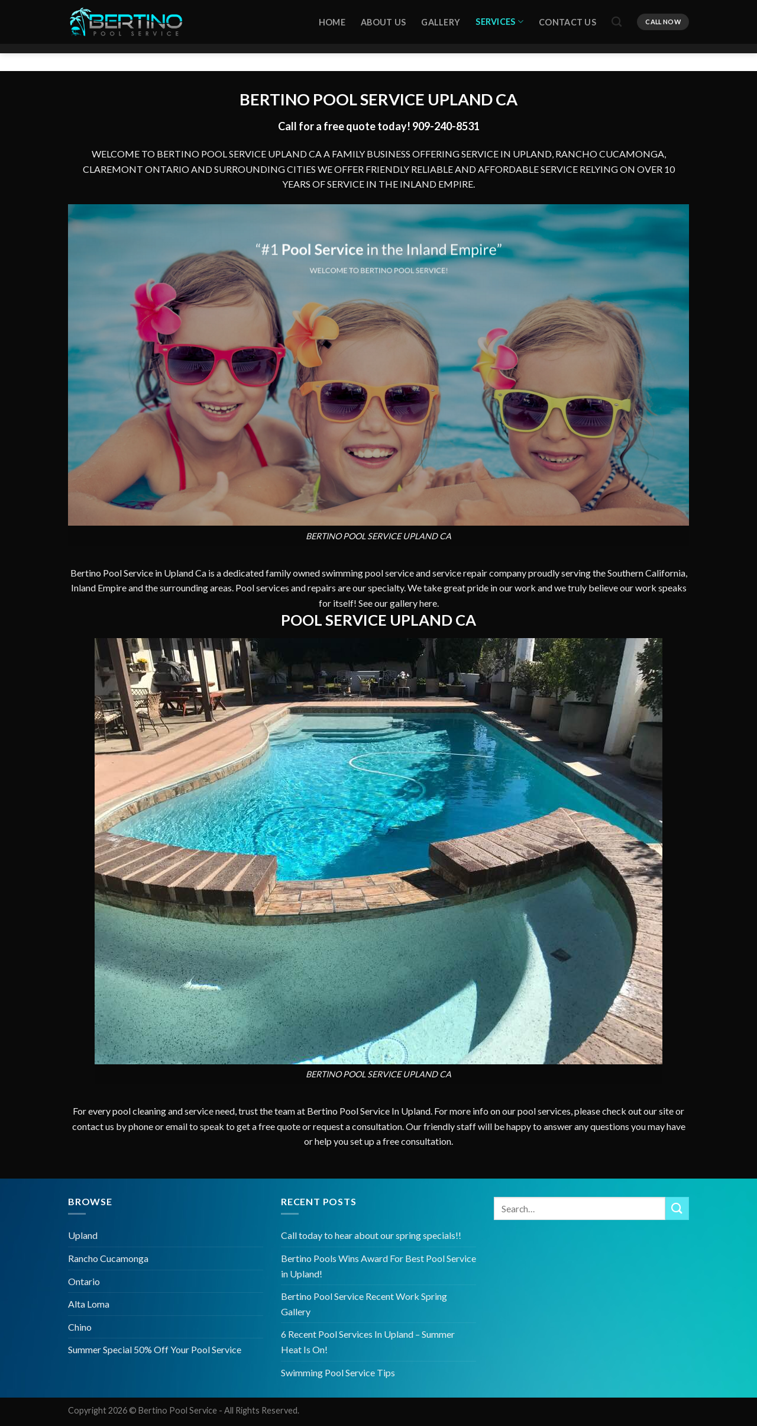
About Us (383, 20)
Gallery (440, 20)
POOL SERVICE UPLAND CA (415, 99)
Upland (83, 1235)
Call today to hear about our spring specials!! (371, 1235)
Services (499, 19)
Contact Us (567, 20)
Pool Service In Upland (385, 1114)
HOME (332, 20)
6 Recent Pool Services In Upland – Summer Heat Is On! (368, 1341)
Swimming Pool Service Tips (338, 1372)
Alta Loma (88, 1303)
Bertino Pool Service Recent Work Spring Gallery (364, 1303)
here (428, 605)
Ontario (84, 1281)
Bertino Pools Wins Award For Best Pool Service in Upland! (378, 1266)
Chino (80, 1326)
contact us (93, 1129)
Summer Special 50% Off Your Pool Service (154, 1349)
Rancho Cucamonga (108, 1258)
